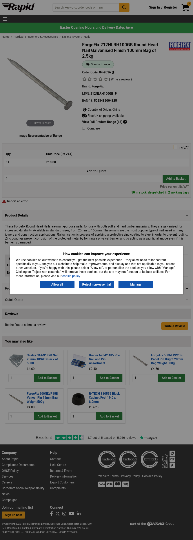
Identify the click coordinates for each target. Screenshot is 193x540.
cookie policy (71, 276)
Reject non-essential (96, 284)
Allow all (57, 284)
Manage (136, 284)
